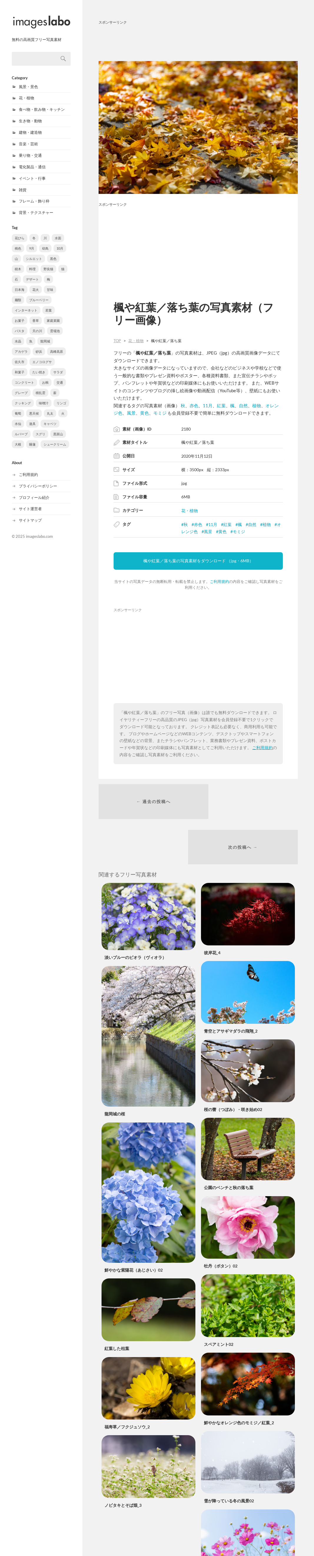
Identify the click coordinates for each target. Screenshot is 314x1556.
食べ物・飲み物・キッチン (42, 104)
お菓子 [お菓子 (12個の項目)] (19, 315)
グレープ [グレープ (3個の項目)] (21, 387)
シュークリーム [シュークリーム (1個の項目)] (55, 439)
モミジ (160, 413)
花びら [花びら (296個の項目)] (19, 233)
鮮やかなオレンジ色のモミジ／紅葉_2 (239, 1379)
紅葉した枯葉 (116, 1305)
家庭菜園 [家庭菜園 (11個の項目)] (53, 315)
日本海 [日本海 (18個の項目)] (19, 284)
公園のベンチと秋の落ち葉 (228, 1144)
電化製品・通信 (32, 161)
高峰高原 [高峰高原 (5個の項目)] (56, 346)
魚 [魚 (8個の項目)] (30, 336)
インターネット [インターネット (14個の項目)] (26, 305)
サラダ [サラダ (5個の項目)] (58, 367)
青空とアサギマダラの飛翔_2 (230, 987)
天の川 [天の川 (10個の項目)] (37, 325)
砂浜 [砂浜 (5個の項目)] (39, 346)
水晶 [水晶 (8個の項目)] (18, 336)
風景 (131, 413)
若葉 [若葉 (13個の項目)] (48, 305)
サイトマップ (30, 514)
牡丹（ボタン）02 (220, 1222)
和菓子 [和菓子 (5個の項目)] (19, 367)
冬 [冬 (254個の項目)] (34, 233)
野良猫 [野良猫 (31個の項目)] (48, 264)
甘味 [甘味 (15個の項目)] (50, 284)
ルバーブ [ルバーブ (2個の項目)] (21, 429)
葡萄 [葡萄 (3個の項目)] (18, 408)
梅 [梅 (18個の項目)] (48, 274)
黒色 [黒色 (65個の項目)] (53, 253)
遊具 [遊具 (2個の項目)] (32, 418)
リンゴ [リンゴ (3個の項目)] (61, 398)
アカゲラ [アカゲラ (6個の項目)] (21, 346)
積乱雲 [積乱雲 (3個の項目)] (40, 387)
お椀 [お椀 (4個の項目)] (45, 377)
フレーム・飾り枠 (34, 195)
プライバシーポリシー (38, 480)
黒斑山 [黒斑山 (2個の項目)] (58, 429)
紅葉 (221, 405)
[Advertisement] (198, 42)
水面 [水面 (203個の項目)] (58, 233)
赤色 (194, 405)
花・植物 (26, 92)
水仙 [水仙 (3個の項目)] (18, 418)
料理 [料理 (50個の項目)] (32, 264)
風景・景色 (28, 81)
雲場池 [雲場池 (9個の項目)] (55, 325)
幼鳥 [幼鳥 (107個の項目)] (45, 243)
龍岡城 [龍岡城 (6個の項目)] (45, 336)
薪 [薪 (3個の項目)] (55, 387)
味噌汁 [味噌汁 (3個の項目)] (44, 398)
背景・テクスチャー (36, 207)
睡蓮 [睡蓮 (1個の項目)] (32, 439)
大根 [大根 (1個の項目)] (18, 439)
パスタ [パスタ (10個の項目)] (19, 325)
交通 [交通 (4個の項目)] (60, 377)
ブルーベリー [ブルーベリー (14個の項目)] (39, 294)
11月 (207, 405)
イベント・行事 (32, 173)
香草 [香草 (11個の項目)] (35, 315)
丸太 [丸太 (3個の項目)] (50, 408)
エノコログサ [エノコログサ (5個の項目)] (42, 356)
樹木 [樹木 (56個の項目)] (18, 264)
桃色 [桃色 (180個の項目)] (18, 243)
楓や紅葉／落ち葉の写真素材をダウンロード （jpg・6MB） (198, 560)
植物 (256, 405)
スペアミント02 (218, 1300)
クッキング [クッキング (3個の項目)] (23, 398)
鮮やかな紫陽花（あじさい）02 (133, 1226)
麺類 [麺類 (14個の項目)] (18, 294)
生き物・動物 (30, 115)
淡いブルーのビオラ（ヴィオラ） (135, 914)
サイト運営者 (30, 503)
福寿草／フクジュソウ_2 (127, 1383)
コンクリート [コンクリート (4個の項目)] (24, 377)
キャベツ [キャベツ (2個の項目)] (50, 418)
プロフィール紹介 (34, 492)
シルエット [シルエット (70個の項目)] (34, 253)
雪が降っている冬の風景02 (229, 1457)
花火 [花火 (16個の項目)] (35, 284)
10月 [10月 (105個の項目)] (60, 243)
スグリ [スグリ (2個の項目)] (40, 429)
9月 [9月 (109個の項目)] (31, 243)
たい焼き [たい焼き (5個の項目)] (38, 367)
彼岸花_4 (212, 909)
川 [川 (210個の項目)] (45, 233)
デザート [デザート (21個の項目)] (32, 274)
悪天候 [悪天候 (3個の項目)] (34, 408)
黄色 (144, 413)
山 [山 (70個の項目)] (16, 253)
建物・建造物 (30, 127)
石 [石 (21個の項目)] (16, 274)
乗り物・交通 (30, 150)
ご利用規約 (28, 469)
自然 (243, 405)
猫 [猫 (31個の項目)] (62, 264)
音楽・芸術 (28, 138)
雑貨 (22, 184)
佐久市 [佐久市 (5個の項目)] (19, 356)
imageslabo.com (39, 531)
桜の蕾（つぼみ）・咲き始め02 (233, 1066)
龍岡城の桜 (114, 1070)
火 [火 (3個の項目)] (62, 408)
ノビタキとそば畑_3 (123, 1461)
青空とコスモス (218, 1535)
